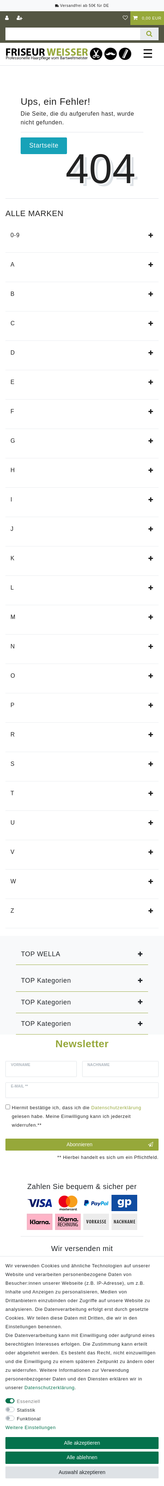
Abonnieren (110, 1145)
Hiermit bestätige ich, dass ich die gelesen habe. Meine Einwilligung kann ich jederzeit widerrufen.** (77, 1116)
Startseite (44, 145)
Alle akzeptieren (82, 1443)
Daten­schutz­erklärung (50, 1387)
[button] (151, 235)
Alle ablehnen (82, 1457)
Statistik (26, 1410)
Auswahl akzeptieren (82, 1472)
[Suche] (149, 34)
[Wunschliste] (125, 18)
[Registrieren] (20, 18)
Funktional (29, 1418)
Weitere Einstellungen (30, 1427)
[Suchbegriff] (72, 34)
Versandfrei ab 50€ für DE (82, 6)
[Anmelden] (8, 18)
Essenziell (29, 1401)
